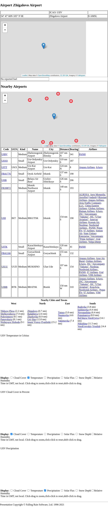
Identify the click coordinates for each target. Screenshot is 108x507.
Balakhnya (32, 314)
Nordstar (83, 225)
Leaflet (24, 75)
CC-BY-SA (64, 75)
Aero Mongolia (97, 194)
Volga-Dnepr (94, 241)
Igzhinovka (83, 309)
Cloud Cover (20, 377)
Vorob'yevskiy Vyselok (89, 326)
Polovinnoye (6, 316)
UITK (4, 246)
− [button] (5, 30)
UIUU (5, 266)
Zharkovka (32, 316)
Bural (82, 261)
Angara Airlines (87, 167)
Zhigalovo (32, 311)
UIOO (5, 160)
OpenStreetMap (44, 75)
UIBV (5, 154)
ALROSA (84, 194)
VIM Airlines (95, 275)
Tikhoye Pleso (7, 311)
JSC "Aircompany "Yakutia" (88, 215)
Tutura (61, 312)
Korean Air (93, 222)
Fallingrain (81, 75)
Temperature (37, 377)
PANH (82, 154)
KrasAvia (94, 287)
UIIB (4, 180)
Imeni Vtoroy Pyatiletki (39, 322)
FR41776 (6, 173)
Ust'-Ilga (31, 319)
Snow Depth (85, 377)
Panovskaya (6, 319)
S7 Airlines (89, 230)
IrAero (99, 167)
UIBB (4, 287)
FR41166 (6, 253)
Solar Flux (69, 377)
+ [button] (5, 25)
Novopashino (84, 312)
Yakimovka (63, 320)
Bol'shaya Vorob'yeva (88, 318)
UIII (4, 218)
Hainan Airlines (87, 211)
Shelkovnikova (7, 314)
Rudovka (82, 307)
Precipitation (53, 377)
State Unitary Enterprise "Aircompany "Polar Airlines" (91, 236)
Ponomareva (84, 315)
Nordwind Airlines (88, 269)
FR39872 (6, 188)
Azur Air (100, 258)
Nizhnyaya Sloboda (10, 322)
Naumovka (63, 315)
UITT (4, 167)
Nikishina (82, 323)
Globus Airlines (96, 208)
